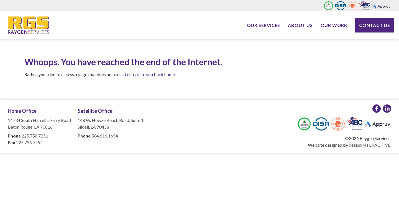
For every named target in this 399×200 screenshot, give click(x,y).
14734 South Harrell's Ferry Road (39, 120)
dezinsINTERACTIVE (369, 145)
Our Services (263, 25)
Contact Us (374, 25)
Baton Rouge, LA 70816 (30, 126)
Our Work (334, 25)
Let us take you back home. (150, 74)
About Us (300, 25)
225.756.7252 (29, 142)
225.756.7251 (35, 135)
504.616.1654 (104, 135)
